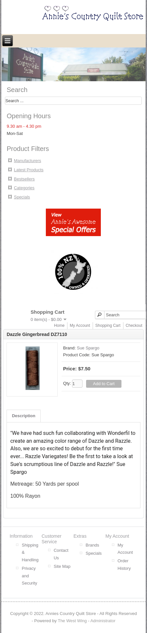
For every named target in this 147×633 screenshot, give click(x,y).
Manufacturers (27, 160)
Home (59, 325)
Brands (92, 545)
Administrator (103, 620)
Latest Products (28, 169)
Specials (22, 197)
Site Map (62, 566)
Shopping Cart (107, 325)
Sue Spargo (88, 347)
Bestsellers (24, 179)
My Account (80, 325)
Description (23, 415)
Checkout (134, 325)
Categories (24, 187)
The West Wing (72, 620)
